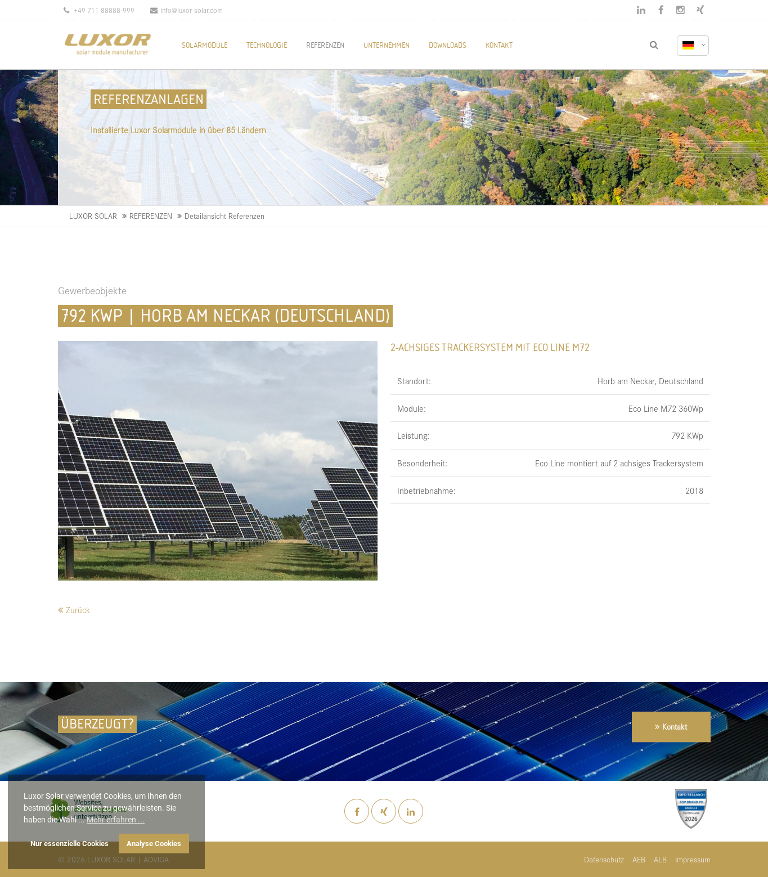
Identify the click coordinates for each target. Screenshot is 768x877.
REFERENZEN (150, 215)
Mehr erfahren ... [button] (116, 819)
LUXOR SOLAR (93, 215)
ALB (660, 859)
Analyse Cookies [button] (154, 843)
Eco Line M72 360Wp (665, 408)
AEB (638, 859)
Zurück (78, 609)
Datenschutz (604, 859)
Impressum (693, 859)
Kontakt (674, 726)
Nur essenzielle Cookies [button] (69, 843)
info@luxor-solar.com (186, 10)
